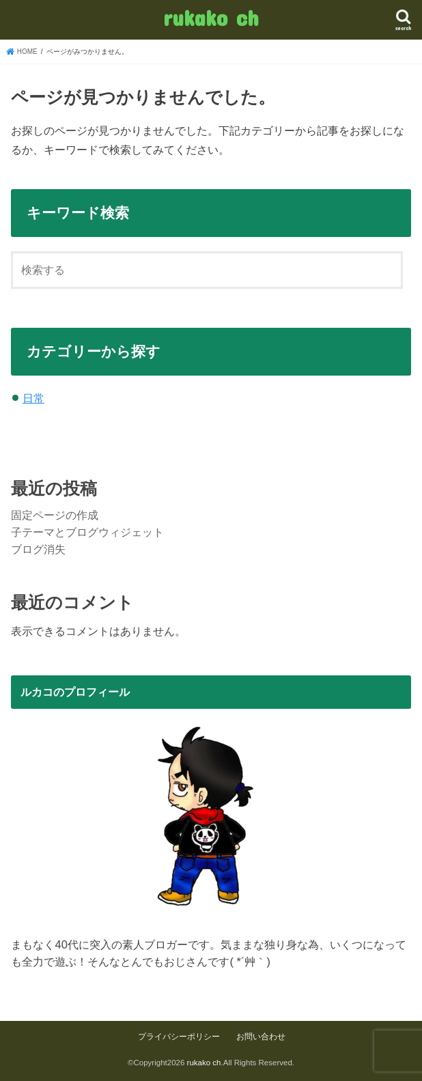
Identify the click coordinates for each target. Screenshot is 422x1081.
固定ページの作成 (54, 515)
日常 (33, 398)
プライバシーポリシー (179, 1037)
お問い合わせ (260, 1037)
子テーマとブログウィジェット (87, 532)
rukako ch (210, 17)
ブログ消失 (38, 549)
